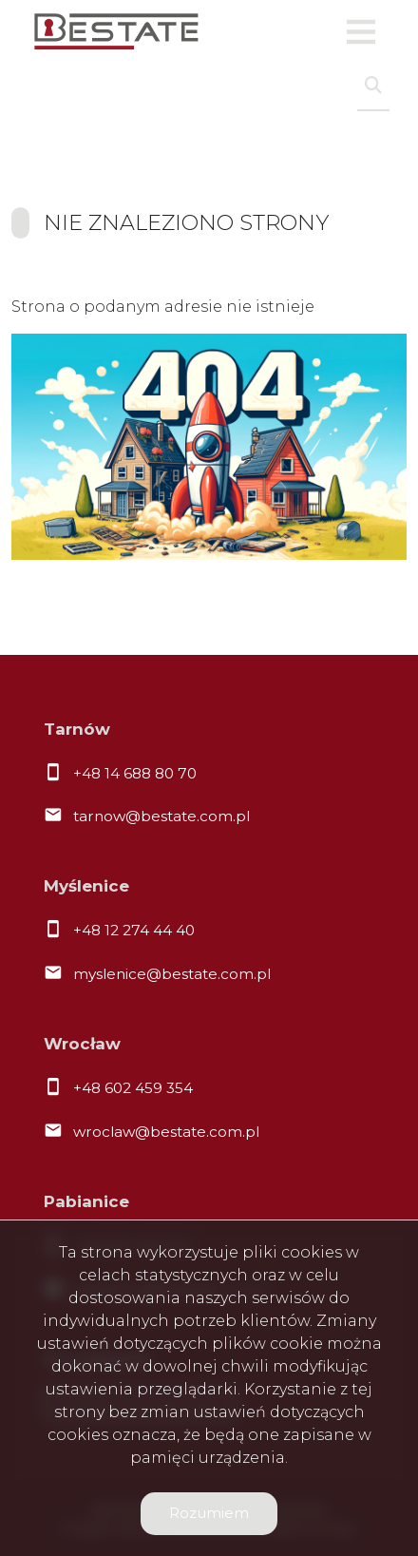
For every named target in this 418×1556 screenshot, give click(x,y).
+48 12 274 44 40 (134, 930)
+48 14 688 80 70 (135, 773)
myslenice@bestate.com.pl (172, 974)
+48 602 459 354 (133, 1088)
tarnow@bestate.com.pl (161, 816)
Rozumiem (209, 1513)
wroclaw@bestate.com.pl (166, 1132)
